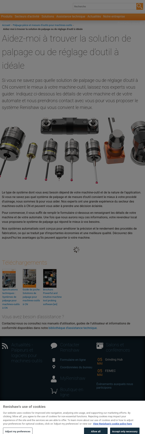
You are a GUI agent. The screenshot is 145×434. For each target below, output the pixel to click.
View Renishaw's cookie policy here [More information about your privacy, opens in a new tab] (112, 426)
